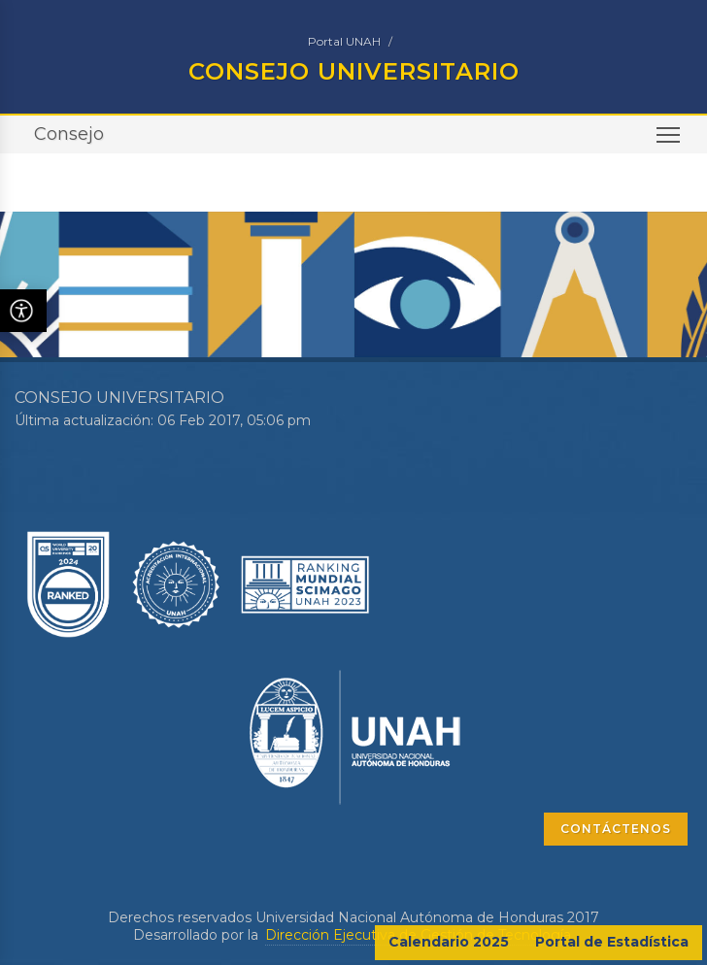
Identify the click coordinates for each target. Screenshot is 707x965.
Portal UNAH (344, 41)
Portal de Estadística (612, 941)
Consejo (69, 134)
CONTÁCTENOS (615, 828)
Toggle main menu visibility (669, 141)
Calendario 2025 (448, 941)
